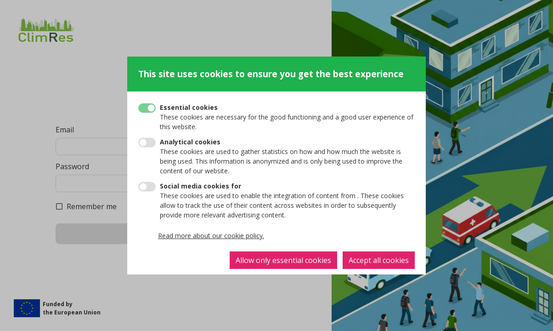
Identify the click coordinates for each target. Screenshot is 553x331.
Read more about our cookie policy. (211, 235)
